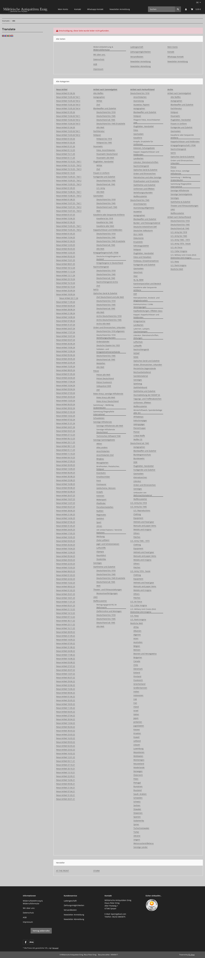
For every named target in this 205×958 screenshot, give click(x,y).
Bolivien (136, 650)
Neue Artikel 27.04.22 (65, 715)
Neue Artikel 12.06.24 (65, 351)
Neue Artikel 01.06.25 (65, 222)
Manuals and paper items (144, 525)
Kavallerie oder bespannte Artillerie (109, 214)
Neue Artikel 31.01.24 (65, 423)
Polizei (96, 371)
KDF (135, 294)
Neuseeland (138, 763)
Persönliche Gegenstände (144, 368)
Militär (99, 101)
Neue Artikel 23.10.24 (65, 279)
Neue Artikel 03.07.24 (65, 340)
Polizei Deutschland (105, 378)
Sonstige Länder (140, 847)
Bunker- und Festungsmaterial (146, 223)
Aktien (99, 443)
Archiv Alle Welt (103, 323)
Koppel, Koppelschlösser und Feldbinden (146, 153)
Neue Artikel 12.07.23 (65, 503)
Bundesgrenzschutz (142, 454)
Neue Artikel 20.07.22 (65, 670)
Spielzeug (137, 383)
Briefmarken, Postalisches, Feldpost (108, 467)
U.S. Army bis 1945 (138, 506)
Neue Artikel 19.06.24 (65, 347)
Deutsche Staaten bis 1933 (108, 345)
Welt (98, 211)
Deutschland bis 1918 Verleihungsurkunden (106, 336)
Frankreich (138, 680)
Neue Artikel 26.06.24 (65, 343)
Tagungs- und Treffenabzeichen (147, 398)
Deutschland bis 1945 (105, 116)
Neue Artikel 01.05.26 (65, 112)
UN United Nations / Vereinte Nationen (109, 531)
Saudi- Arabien (140, 794)
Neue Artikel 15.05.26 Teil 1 (68, 97)
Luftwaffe (137, 345)
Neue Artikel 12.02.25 (65, 252)
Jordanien (137, 722)
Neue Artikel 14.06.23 (65, 518)
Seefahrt (100, 518)
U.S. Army (100, 188)
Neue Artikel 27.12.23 (65, 434)
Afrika (136, 627)
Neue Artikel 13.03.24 (65, 400)
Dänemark (138, 669)
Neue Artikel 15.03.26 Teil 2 (68, 135)
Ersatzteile (138, 242)
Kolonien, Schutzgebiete (144, 148)
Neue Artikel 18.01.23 (65, 598)
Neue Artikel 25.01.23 (65, 594)
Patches (136, 537)
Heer (135, 276)
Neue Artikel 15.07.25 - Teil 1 (68, 203)
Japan (135, 718)
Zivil (98, 104)
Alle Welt (100, 127)
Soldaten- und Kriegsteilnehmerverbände (108, 350)
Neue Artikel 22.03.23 (65, 563)
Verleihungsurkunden (143, 192)
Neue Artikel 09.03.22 (65, 742)
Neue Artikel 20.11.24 (68, 298)
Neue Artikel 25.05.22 (65, 700)
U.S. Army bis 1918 (138, 503)
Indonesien (138, 695)
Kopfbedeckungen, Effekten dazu (147, 311)
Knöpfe (99, 492)
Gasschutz (138, 272)
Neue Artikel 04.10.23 (65, 457)
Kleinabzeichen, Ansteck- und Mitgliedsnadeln (146, 299)
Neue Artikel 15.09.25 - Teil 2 (68, 180)
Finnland (137, 676)
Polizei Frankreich (104, 382)
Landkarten (138, 158)
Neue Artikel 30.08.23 (65, 476)
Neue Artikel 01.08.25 (65, 199)
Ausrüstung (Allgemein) (143, 207)
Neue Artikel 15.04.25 (65, 237)
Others (136, 533)
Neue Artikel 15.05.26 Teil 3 (68, 104)
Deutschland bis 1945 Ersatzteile (110, 123)
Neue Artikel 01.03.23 (65, 575)
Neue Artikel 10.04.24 (65, 385)
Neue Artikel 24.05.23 (65, 529)
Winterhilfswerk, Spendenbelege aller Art (147, 411)
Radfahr (100, 511)
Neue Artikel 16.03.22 (65, 738)
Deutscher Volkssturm (143, 230)
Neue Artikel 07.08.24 (65, 321)
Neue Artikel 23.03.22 (65, 734)
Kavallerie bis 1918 (104, 218)
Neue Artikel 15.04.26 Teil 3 (68, 123)
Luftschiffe (101, 548)
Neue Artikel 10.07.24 (65, 336)
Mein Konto (63, 9)
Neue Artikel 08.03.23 (65, 571)
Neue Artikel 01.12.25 (65, 150)
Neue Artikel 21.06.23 (65, 514)
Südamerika (138, 820)
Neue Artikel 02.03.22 (65, 746)
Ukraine (136, 835)
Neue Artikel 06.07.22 (65, 677)
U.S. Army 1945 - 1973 (139, 541)
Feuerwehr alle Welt (105, 157)
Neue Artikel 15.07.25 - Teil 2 (68, 207)
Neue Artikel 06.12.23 (65, 438)
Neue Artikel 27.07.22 (65, 666)
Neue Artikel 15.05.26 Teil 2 (68, 101)
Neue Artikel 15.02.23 (65, 582)
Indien (136, 691)
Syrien (136, 824)
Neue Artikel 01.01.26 (65, 146)
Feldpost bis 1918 (104, 139)
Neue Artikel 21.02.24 (65, 412)
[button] (186, 9)
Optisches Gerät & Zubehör (105, 293)
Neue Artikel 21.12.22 (65, 609)
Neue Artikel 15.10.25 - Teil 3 (68, 169)
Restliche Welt (136, 623)
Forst (98, 480)
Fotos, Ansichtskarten (105, 150)
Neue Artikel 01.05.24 (65, 374)
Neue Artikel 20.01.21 (65, 799)
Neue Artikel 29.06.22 (65, 681)
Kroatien (137, 733)
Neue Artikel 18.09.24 (65, 294)
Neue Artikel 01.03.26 (65, 139)
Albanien (137, 631)
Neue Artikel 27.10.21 (65, 765)
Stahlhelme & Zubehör (180, 202)
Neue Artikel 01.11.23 (65, 450)
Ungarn (136, 839)
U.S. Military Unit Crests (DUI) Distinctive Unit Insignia (143, 610)
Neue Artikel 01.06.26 (65, 93)
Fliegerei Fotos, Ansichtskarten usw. (146, 121)
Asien (135, 638)
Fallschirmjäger (140, 420)
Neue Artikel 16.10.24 (65, 283)
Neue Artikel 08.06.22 (65, 692)
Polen (135, 779)
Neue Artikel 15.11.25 (65, 154)
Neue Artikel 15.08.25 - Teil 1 (68, 192)
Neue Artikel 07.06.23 (65, 522)
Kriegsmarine (139, 321)
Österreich (138, 775)
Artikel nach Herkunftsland (179, 217)
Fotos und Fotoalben (142, 257)
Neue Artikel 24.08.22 (65, 651)
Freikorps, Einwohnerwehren (146, 261)
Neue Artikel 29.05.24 (65, 359)
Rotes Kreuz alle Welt (105, 397)
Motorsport (101, 499)
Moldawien (138, 756)
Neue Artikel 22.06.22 (65, 685)
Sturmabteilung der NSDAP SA (146, 395)
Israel (135, 710)
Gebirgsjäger (139, 424)
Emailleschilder (103, 476)
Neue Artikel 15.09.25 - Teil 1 (68, 176)
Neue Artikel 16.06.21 (65, 780)
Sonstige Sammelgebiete (104, 440)
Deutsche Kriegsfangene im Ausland (108, 257)
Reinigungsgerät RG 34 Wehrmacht (106, 606)
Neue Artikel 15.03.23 (65, 567)
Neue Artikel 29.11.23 (65, 442)
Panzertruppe (139, 428)
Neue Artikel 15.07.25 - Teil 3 (68, 211)
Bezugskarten (102, 462)
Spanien (137, 817)
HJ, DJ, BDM (138, 280)
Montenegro (138, 760)
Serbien (136, 805)
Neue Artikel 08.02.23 (65, 586)
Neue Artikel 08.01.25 (65, 264)
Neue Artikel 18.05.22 (65, 704)
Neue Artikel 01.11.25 (65, 157)
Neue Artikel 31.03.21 (65, 795)
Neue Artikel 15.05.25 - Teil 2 (68, 230)
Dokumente (138, 238)
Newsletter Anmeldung (120, 9)
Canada (136, 661)
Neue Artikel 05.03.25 (65, 249)
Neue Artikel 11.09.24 (65, 302)
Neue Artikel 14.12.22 (65, 613)
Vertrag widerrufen (41, 930)
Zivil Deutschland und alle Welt (110, 297)
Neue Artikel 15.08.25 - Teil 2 (68, 195)
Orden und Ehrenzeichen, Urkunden (109, 327)
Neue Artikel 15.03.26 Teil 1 (68, 131)
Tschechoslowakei (141, 828)
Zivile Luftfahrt (102, 540)
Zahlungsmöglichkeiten (140, 52)
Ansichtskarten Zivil (105, 455)
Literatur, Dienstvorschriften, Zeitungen (146, 336)
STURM (96, 870)
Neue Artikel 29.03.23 (65, 560)
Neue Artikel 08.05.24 (65, 370)
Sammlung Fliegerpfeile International (103, 413)
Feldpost (97, 135)
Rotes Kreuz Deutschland (107, 401)
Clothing (137, 514)
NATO (95, 289)
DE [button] (197, 2)
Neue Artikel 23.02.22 (65, 749)
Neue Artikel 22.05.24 (65, 362)
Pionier (136, 432)
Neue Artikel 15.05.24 (65, 366)
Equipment (138, 518)
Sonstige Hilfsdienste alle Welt (109, 425)
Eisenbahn (101, 473)
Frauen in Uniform (101, 173)
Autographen (99, 97)
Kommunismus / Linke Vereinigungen (143, 305)
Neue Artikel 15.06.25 (65, 218)
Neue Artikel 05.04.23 (65, 556)
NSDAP (136, 353)
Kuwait (136, 737)
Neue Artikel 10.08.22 (65, 658)
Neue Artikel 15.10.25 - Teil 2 (68, 165)
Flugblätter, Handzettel (103, 161)
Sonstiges (97, 563)
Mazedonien (138, 752)
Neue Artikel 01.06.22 (65, 696)
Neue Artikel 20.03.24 (65, 397)
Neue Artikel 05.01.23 (65, 605)
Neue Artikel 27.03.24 (65, 393)
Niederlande (138, 767)
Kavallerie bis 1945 (104, 222)
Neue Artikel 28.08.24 (65, 309)
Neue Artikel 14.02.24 (65, 415)
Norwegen (138, 771)
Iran (135, 703)
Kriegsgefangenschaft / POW (105, 252)
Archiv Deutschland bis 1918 (108, 316)
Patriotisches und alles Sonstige (147, 177)
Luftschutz (138, 342)
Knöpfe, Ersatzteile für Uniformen (143, 142)
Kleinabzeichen (140, 477)
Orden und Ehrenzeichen (144, 173)
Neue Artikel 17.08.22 (65, 655)
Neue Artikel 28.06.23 (65, 510)
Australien (138, 642)
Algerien (137, 634)
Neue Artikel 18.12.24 (65, 268)
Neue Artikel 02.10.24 (65, 286)
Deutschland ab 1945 (105, 120)
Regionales (101, 514)
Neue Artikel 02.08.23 (65, 491)
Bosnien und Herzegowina (144, 653)
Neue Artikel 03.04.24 (65, 389)
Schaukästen (98, 418)
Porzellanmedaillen (104, 507)
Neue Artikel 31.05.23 (65, 526)
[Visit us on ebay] (31, 942)
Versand (55, 948)
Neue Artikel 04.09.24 (65, 305)
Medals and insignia (142, 529)
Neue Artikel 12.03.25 (65, 245)
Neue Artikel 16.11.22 (65, 628)
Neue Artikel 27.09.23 (65, 461)
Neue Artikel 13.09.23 (65, 469)
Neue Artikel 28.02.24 (65, 408)
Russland (137, 790)
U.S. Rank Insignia (178, 265)
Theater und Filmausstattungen (184, 205)
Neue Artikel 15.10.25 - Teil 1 (68, 161)
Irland (136, 706)
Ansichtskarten (103, 451)
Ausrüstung (138, 101)
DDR (135, 462)
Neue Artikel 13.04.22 (65, 723)
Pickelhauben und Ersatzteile (146, 181)
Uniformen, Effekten (142, 402)
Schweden (138, 798)
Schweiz (137, 801)
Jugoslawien (138, 725)
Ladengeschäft (136, 47)
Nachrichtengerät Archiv (107, 282)
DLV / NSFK (138, 234)
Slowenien (138, 813)
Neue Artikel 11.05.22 (65, 708)
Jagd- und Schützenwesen (107, 544)
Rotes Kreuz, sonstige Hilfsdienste (108, 393)
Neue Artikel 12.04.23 (65, 552)
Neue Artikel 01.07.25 (65, 214)
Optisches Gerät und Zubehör (146, 361)
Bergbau (100, 459)
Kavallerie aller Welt (105, 226)
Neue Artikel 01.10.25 (65, 173)
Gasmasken (98, 195)
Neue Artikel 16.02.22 (65, 753)
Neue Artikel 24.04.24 (65, 378)
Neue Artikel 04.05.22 (65, 711)
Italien (136, 714)
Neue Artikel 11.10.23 (65, 453)
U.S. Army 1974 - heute (140, 571)
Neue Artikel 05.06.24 (65, 355)
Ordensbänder (102, 341)
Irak (135, 699)
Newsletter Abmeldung (140, 66)
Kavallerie (137, 137)
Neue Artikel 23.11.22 (65, 624)
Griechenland (139, 684)
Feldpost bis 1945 (104, 142)
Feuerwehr (98, 146)
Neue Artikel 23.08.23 (65, 480)
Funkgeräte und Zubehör (104, 176)
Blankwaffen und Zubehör (104, 108)
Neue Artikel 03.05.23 (65, 541)
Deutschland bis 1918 (105, 112)
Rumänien (138, 786)
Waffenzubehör (100, 601)
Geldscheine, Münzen (106, 488)
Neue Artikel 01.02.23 (65, 590)
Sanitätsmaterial (140, 376)
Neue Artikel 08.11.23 (65, 446)
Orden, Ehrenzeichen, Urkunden (147, 364)
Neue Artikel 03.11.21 (65, 761)
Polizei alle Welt (103, 374)
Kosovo (136, 729)
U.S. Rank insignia (138, 619)
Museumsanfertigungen (107, 593)
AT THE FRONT (62, 870)
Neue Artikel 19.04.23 (65, 548)
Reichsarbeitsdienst (142, 372)
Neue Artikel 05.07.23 (65, 507)
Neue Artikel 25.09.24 (65, 290)
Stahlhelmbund (140, 387)
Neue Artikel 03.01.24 (65, 431)
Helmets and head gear (143, 522)
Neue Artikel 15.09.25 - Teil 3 (68, 184)
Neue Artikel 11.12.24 (65, 271)
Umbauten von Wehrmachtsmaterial (142, 494)
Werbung (100, 536)
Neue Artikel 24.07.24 (65, 328)
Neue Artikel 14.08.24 (65, 317)
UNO (95, 597)
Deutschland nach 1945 (106, 207)
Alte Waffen (98, 93)
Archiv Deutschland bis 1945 (108, 320)
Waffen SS (137, 439)
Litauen (136, 744)
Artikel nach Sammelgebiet (179, 93)
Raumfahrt (101, 555)
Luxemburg (138, 748)
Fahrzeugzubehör (141, 245)
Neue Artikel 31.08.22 (65, 647)
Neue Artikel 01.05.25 (65, 233)
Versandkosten (136, 56)
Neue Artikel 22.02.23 (65, 579)
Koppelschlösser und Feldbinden (107, 230)
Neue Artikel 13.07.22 (65, 674)
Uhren (99, 526)
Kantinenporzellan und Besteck (147, 283)
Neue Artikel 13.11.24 (65, 275)
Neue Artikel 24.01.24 (65, 427)
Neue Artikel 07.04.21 (65, 791)
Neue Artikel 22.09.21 (65, 776)
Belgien (136, 646)
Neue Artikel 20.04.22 (65, 719)
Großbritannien (140, 688)
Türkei (136, 832)
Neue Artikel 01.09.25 (65, 188)
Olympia (100, 551)
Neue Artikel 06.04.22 (65, 727)
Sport (98, 522)
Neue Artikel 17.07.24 (65, 332)
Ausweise (137, 211)
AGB (95, 64)
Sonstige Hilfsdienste (102, 422)
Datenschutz (98, 59)
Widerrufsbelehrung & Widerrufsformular (103, 48)
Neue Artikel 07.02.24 (65, 419)
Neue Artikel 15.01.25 (65, 260)
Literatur (137, 481)
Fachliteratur (99, 131)
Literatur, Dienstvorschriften (145, 162)
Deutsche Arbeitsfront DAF (145, 226)
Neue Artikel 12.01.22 (65, 757)
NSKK (135, 357)
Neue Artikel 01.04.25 (65, 241)
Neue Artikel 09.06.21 (65, 784)
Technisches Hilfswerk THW (108, 436)
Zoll (98, 390)
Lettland (137, 741)
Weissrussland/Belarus (143, 843)
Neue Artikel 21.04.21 (65, 787)
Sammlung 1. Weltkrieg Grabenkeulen (103, 406)
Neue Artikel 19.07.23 (65, 499)
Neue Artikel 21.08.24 (65, 313)
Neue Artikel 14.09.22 (65, 639)
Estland (136, 672)
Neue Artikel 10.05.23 (65, 537)
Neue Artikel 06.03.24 (65, 404)
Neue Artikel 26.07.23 (65, 495)
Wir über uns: (99, 54)
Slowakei (137, 809)
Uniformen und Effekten (144, 188)
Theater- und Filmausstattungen (107, 589)
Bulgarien (137, 657)
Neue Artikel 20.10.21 (65, 768)
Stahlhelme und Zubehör (104, 566)
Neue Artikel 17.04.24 (65, 381)
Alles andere (101, 447)
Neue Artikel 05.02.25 (65, 256)
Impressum (98, 69)
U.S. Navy (134, 615)
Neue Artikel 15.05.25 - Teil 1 (68, 226)
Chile (135, 665)
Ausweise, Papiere (141, 104)
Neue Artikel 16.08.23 (65, 484)
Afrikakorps (138, 416)
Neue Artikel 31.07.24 (65, 324)
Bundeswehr (139, 458)
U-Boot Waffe (139, 435)
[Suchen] (161, 9)
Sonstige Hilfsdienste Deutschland (105, 430)
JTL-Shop (191, 955)
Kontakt (77, 9)
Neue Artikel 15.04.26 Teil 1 (68, 116)
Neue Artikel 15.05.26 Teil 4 (68, 108)
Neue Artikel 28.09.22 (65, 632)
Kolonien (100, 495)
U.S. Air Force (136, 601)
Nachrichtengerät (101, 266)
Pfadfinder (101, 503)
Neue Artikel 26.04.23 (65, 545)
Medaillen (100, 363)
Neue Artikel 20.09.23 (65, 465)
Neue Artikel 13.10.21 (65, 772)
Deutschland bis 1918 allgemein (110, 331)
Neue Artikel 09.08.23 (65, 488)
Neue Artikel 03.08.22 (65, 662)
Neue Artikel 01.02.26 (65, 142)
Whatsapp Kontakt (95, 9)
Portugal (137, 782)
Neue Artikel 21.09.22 (65, 636)
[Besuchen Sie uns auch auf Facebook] (25, 942)
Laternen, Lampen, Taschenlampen (141, 330)
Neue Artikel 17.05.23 (65, 533)
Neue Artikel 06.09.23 (65, 472)
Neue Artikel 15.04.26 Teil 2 (68, 120)
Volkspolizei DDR (103, 386)
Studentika (101, 559)
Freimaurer (101, 484)
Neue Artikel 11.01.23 (65, 601)
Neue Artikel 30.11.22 (65, 620)
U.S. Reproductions (141, 510)
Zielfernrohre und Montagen (109, 611)
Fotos (135, 130)
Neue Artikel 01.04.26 (65, 127)
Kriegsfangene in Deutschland (109, 263)
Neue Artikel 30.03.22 (65, 730)
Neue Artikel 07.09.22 (65, 643)
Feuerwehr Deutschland (107, 154)
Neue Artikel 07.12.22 (65, 617)
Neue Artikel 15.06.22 (65, 689)
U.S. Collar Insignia (138, 605)
